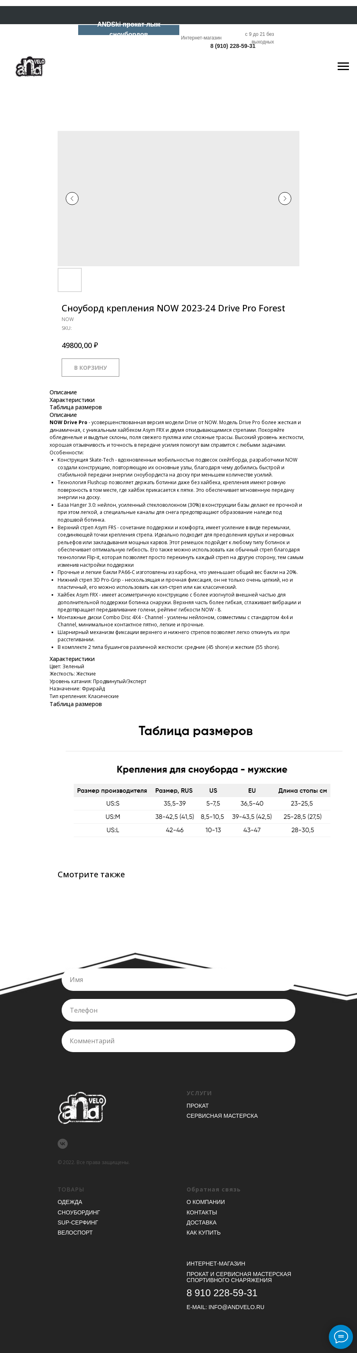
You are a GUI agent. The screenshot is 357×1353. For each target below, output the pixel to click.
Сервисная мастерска (222, 1116)
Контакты (202, 1212)
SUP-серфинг (78, 1222)
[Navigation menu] (343, 66)
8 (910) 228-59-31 (232, 46)
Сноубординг (79, 1212)
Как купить (204, 1232)
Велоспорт (75, 1232)
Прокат (198, 1105)
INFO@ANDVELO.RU (236, 1307)
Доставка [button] (201, 1222)
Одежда (70, 1202)
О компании (206, 1202)
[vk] (63, 1144)
